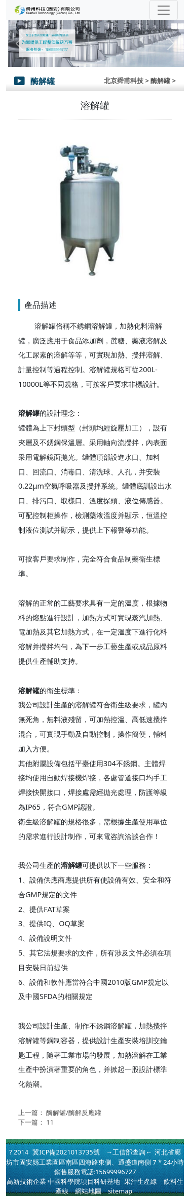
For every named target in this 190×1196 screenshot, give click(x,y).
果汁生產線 (140, 1181)
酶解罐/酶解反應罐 (73, 1112)
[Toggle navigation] (163, 10)
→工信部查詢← (129, 1152)
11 (50, 1122)
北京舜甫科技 (123, 80)
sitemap (120, 1190)
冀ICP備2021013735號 (65, 1152)
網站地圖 (88, 1190)
